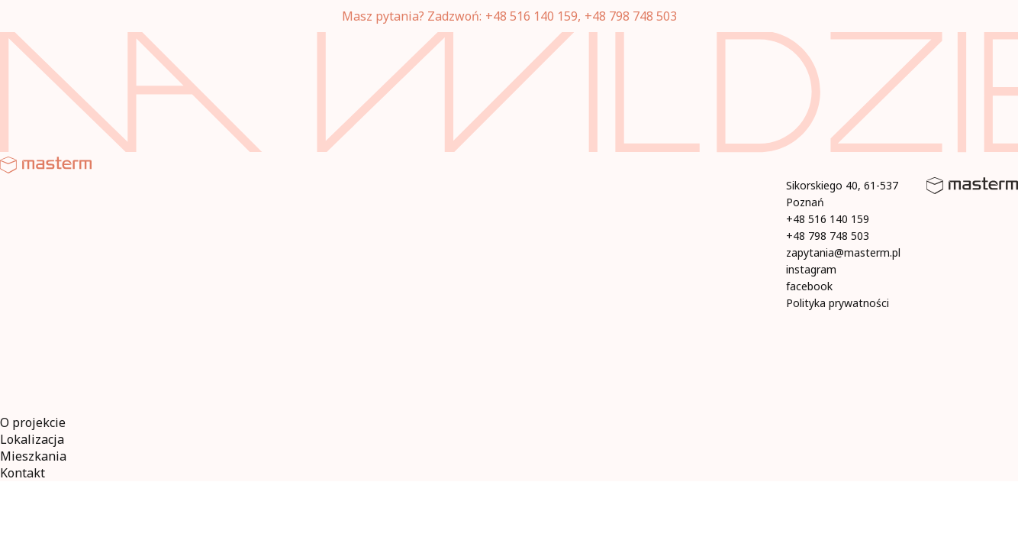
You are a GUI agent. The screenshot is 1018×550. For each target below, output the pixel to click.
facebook (809, 286)
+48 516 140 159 (827, 219)
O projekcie (33, 422)
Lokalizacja (32, 439)
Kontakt (22, 472)
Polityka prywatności (837, 303)
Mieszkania (33, 456)
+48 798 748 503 (631, 16)
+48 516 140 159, (533, 16)
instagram (811, 269)
